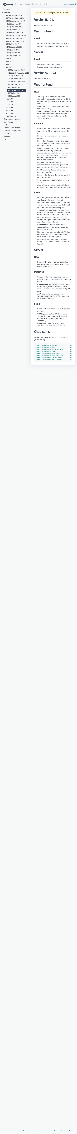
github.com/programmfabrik (36, 1131)
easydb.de (22, 1131)
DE (65, 4)
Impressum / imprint (52, 1131)
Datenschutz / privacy (68, 1131)
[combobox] (50, 4)
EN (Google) (73, 4)
